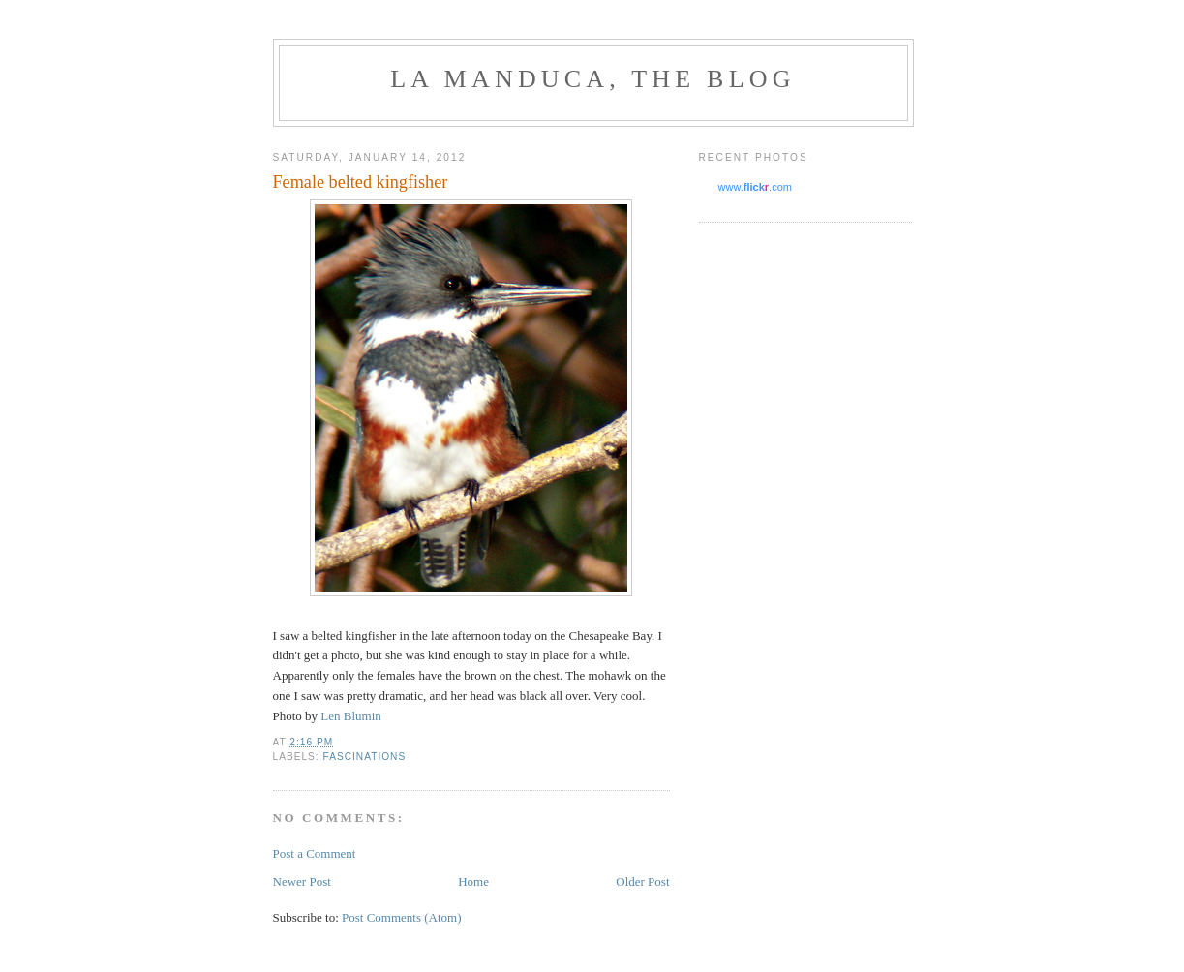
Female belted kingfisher (360, 182)
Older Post (642, 881)
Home (473, 881)
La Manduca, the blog (592, 79)
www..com (755, 187)
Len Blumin (350, 716)
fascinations (365, 756)
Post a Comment (314, 853)
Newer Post (302, 881)
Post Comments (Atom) (402, 917)
